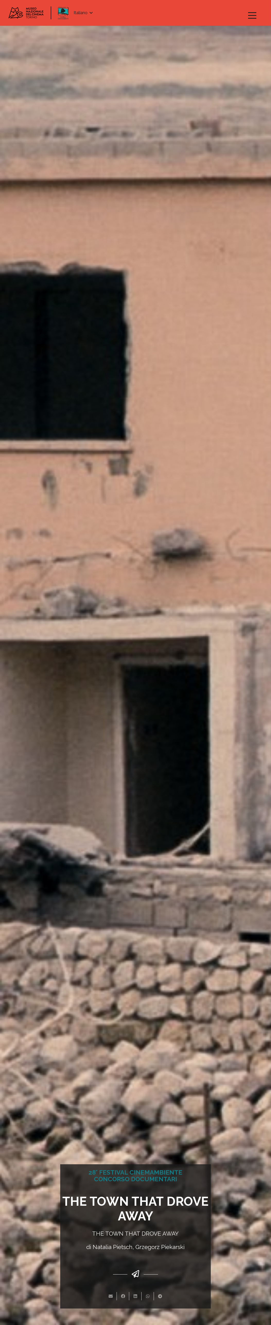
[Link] (26, 13)
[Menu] (252, 15)
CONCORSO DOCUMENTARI (135, 1179)
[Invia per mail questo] (110, 1296)
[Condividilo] (123, 1296)
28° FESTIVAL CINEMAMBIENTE (135, 1172)
